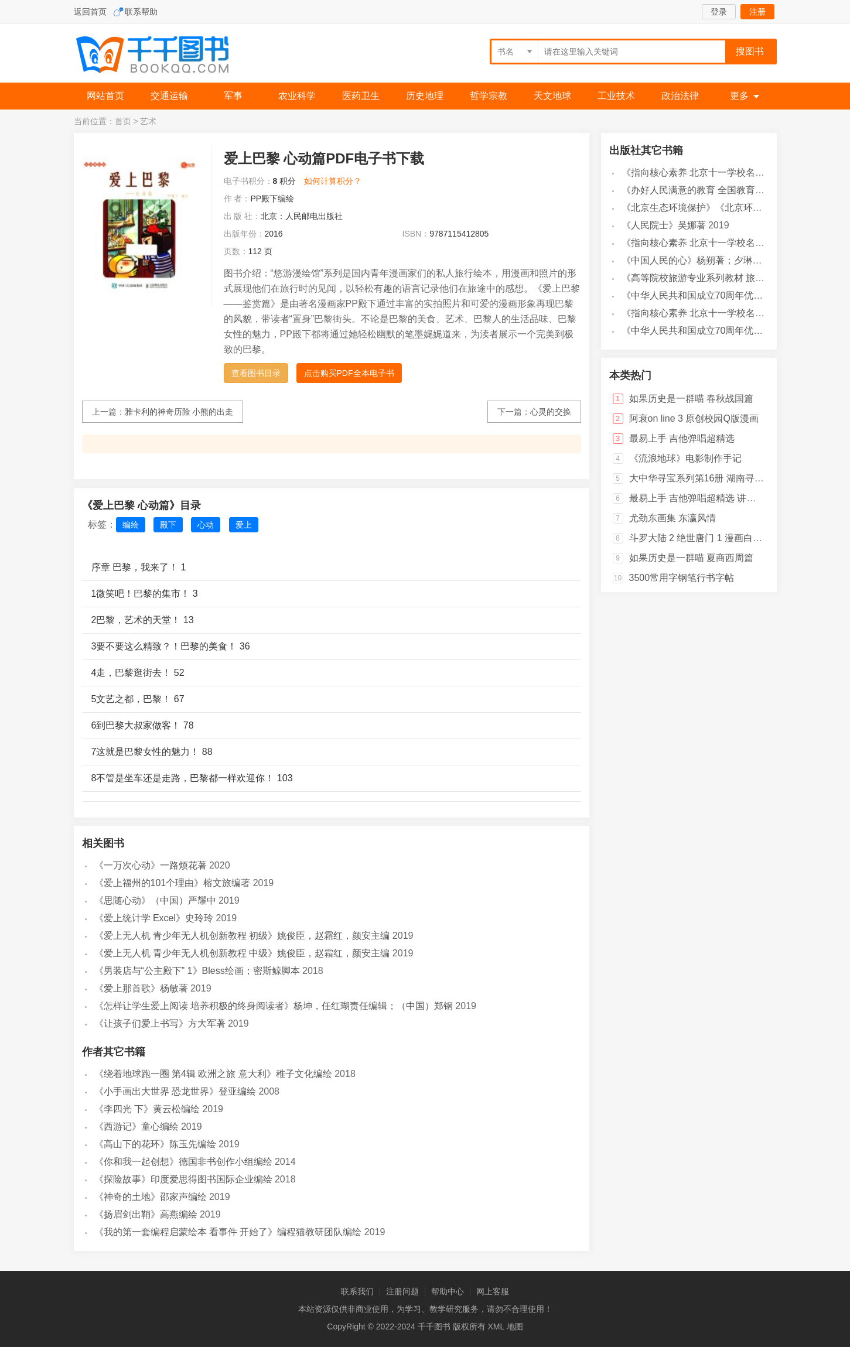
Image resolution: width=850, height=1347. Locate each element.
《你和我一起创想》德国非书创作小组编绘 (183, 1162)
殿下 (168, 524)
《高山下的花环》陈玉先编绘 (155, 1144)
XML (495, 1326)
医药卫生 (361, 96)
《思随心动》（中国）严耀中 (155, 900)
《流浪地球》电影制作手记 (685, 458)
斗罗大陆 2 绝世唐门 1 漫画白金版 (700, 538)
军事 (233, 96)
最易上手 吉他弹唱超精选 (682, 438)
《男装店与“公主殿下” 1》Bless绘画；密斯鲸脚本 (197, 971)
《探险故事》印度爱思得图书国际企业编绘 (183, 1179)
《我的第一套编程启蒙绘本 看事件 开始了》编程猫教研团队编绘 (228, 1232)
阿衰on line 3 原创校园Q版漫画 (694, 418)
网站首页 (105, 96)
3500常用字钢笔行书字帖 (682, 578)
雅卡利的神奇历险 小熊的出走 (179, 411)
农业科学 (297, 96)
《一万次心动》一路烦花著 (150, 865)
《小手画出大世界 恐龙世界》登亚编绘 (175, 1091)
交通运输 (169, 96)
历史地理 (424, 96)
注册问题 (402, 1291)
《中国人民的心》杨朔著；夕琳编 (692, 260)
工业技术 (616, 96)
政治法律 (680, 96)
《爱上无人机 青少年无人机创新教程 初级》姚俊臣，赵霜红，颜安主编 (242, 936)
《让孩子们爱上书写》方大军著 (160, 1023)
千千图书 (162, 56)
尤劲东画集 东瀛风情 (672, 518)
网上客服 (492, 1291)
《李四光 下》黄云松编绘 (147, 1109)
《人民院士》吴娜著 (664, 225)
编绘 (130, 524)
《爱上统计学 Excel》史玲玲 (154, 918)
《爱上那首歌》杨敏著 (141, 988)
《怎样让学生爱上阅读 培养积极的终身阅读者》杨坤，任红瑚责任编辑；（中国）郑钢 (273, 1006)
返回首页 (90, 11)
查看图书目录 (256, 373)
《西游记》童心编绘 (136, 1126)
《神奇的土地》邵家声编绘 (150, 1197)
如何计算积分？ (332, 181)
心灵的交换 (550, 411)
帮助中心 (447, 1291)
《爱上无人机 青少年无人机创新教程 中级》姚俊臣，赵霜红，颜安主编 (242, 953)
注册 (757, 11)
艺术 (148, 121)
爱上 (243, 524)
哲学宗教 (488, 96)
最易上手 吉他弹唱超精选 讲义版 (697, 498)
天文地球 (552, 96)
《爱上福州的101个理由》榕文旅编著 (172, 883)
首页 (123, 121)
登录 (719, 11)
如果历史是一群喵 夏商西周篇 (691, 558)
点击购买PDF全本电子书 (349, 373)
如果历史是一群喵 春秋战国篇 (691, 399)
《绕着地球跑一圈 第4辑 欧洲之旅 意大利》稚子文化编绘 (213, 1074)
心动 (205, 524)
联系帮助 (141, 11)
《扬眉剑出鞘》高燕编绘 (145, 1214)
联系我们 (357, 1291)
